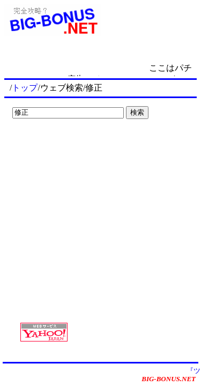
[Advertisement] (75, 145)
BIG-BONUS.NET (169, 379)
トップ (25, 87)
